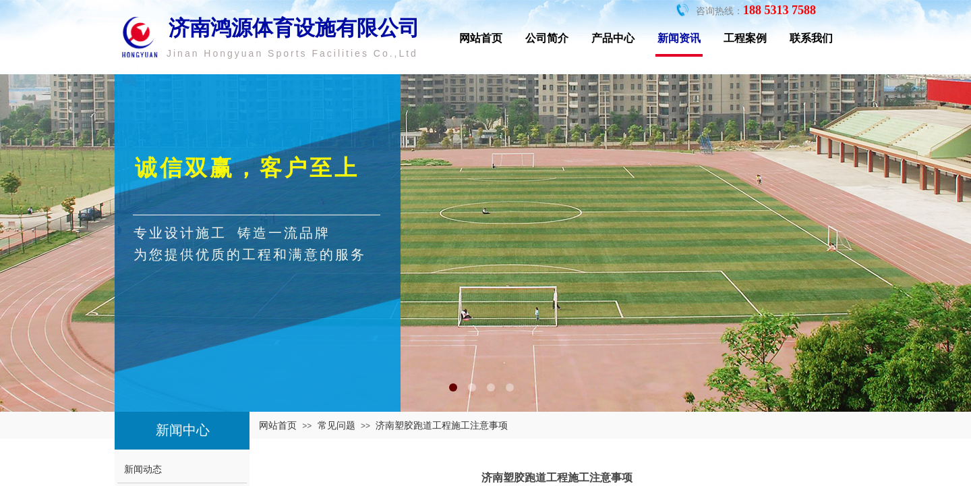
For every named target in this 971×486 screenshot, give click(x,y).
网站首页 (480, 38)
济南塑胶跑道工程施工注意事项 (442, 425)
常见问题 (336, 425)
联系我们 (811, 38)
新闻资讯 (679, 38)
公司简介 (546, 38)
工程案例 (745, 38)
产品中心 (613, 38)
